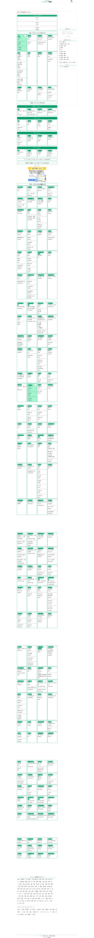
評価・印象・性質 (28, 893)
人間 (32, 879)
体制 (53, 912)
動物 (40, 881)
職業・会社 (32, 896)
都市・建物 (35, 881)
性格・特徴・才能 (21, 888)
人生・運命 (27, 879)
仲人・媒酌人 (28, 914)
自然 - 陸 (38, 888)
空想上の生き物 (25, 884)
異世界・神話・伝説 (44, 891)
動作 (18, 879)
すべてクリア (67, 36)
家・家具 (42, 884)
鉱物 (27, 888)
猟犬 (27, 912)
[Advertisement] (47, 7)
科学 (23, 903)
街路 (24, 912)
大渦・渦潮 (52, 909)
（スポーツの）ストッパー (45, 912)
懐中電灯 (27, 909)
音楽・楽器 (44, 881)
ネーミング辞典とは (64, 66)
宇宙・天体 (26, 898)
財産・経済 (41, 879)
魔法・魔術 (25, 891)
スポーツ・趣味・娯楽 (46, 898)
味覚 (49, 893)
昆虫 (52, 893)
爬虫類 (44, 886)
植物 (46, 896)
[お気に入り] (25, 36)
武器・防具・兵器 (37, 893)
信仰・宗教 (20, 896)
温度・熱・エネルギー (44, 900)
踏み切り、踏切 (40, 909)
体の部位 (50, 896)
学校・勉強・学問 (45, 888)
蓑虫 (31, 912)
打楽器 (34, 912)
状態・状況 (26, 896)
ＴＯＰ (40, 935)
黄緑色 (46, 909)
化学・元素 (44, 893)
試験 (23, 909)
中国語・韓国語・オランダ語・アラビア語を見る (37, 163)
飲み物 (37, 884)
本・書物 (40, 886)
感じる (19, 909)
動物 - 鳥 (36, 879)
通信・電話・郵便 (36, 898)
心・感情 (63, 42)
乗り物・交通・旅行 (31, 900)
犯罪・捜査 (31, 891)
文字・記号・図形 (40, 896)
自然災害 (23, 879)
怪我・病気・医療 (49, 884)
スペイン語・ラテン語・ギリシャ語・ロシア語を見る (37, 159)
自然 (46, 879)
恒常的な (22, 914)
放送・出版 (32, 884)
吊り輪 (33, 914)
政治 (21, 891)
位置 (30, 888)
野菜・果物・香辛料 (22, 886)
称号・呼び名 (31, 886)
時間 (36, 886)
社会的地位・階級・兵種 (25, 881)
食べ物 (33, 888)
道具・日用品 (20, 898)
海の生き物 (49, 886)
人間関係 (37, 891)
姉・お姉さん (33, 909)
